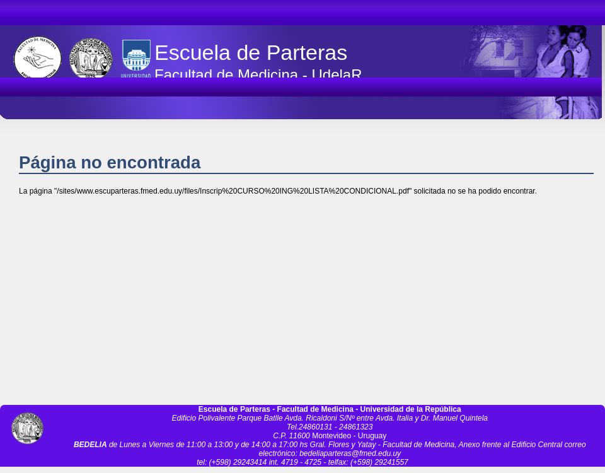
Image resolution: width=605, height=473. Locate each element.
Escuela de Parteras (250, 52)
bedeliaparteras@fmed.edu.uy (350, 453)
